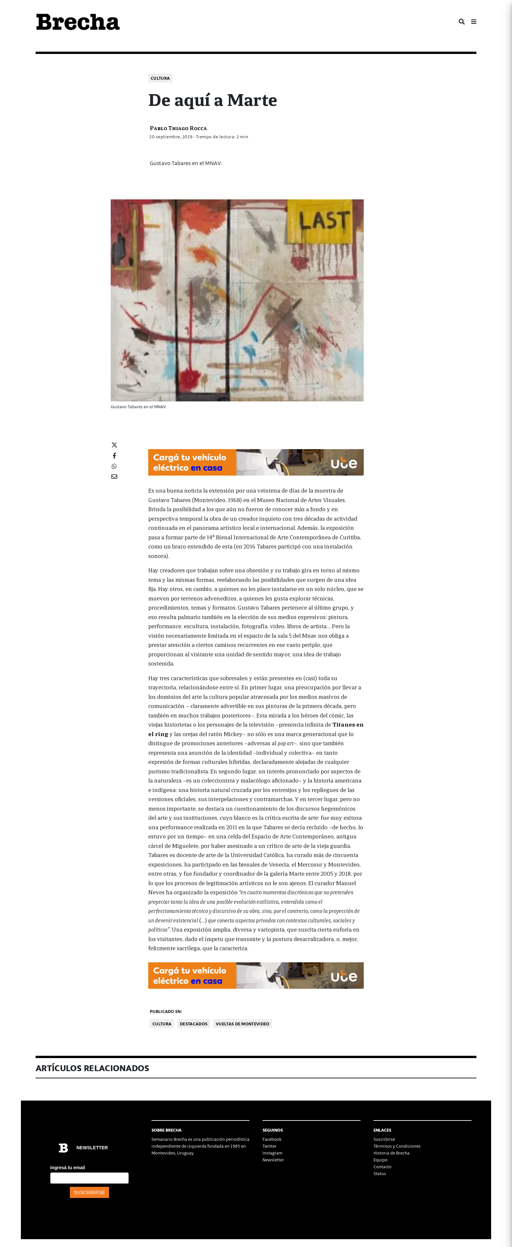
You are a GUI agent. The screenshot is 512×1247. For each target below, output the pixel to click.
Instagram (272, 1153)
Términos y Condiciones (397, 1146)
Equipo (381, 1159)
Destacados (193, 1023)
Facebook (272, 1139)
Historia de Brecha (391, 1153)
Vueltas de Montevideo (242, 1023)
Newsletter (273, 1159)
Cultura (160, 78)
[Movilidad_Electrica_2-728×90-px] (256, 461)
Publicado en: (166, 1011)
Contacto (383, 1166)
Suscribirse (384, 1139)
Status (380, 1173)
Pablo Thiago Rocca (178, 127)
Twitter (270, 1146)
